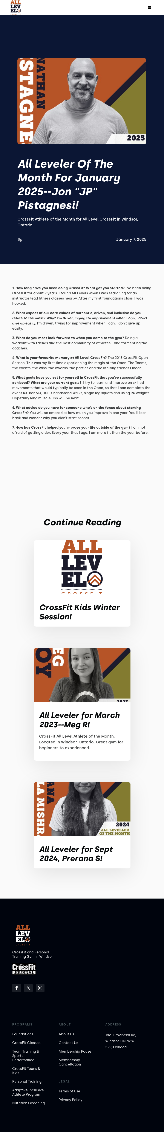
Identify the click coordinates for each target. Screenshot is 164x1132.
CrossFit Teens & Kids (26, 1071)
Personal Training (26, 1081)
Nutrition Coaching (28, 1103)
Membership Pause (75, 1051)
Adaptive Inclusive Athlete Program (28, 1092)
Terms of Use (69, 1091)
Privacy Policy (70, 1100)
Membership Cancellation (70, 1062)
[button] (149, 7)
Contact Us (68, 1043)
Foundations (22, 1034)
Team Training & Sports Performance (25, 1055)
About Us (66, 1034)
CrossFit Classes (26, 1043)
